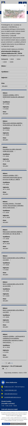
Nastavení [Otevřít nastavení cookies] (22, 423)
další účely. (19, 415)
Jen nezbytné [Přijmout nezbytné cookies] (14, 423)
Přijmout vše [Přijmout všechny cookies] (6, 423)
